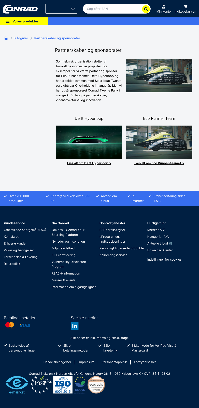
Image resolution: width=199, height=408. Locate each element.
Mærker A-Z (156, 230)
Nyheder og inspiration (68, 241)
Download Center (160, 250)
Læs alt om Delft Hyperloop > (89, 163)
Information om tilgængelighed (74, 287)
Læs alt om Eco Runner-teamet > (159, 163)
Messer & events (63, 280)
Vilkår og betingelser (19, 250)
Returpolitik (12, 264)
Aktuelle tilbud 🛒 (160, 243)
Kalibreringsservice (113, 255)
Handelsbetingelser (57, 362)
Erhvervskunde (14, 243)
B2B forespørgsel (112, 230)
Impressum (86, 362)
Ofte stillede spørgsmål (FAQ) (25, 230)
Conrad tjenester (112, 223)
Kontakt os (11, 237)
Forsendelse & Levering (21, 257)
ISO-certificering (63, 255)
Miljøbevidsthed (63, 248)
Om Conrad (60, 223)
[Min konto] (163, 8)
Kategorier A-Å (158, 237)
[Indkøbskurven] (185, 8)
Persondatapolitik (114, 362)
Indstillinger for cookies (164, 259)
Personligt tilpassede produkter (122, 248)
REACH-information (66, 273)
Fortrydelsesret (145, 362)
